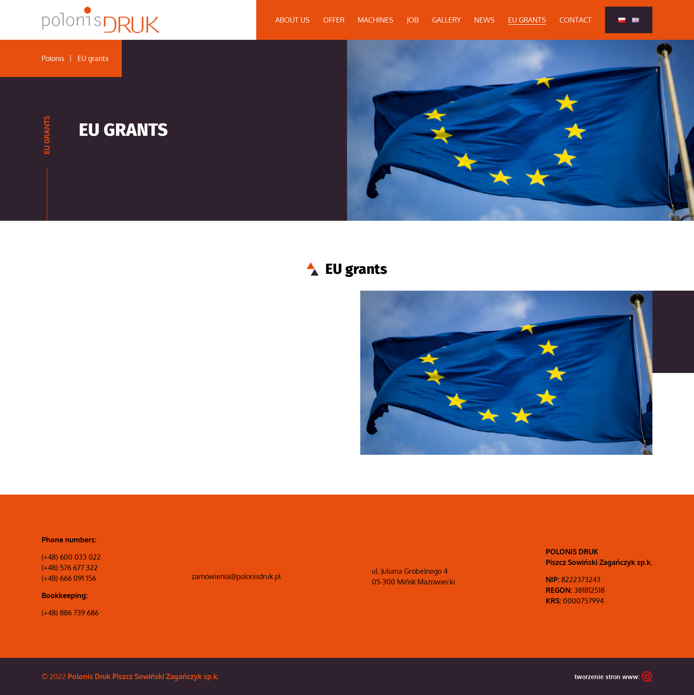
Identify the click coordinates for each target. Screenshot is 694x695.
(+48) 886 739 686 (70, 612)
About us (292, 19)
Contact (575, 19)
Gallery (446, 19)
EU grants (527, 19)
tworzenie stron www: (613, 676)
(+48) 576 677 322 (70, 567)
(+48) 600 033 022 (71, 557)
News (484, 19)
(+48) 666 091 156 (69, 578)
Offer (333, 19)
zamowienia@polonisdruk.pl (236, 576)
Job (413, 19)
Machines (375, 19)
